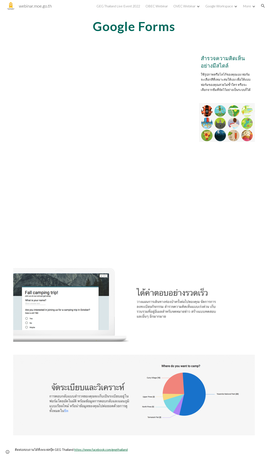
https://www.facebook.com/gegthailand (101, 449)
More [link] (247, 6)
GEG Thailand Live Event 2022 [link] (118, 6)
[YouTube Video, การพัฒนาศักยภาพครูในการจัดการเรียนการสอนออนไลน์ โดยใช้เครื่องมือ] (103, 208)
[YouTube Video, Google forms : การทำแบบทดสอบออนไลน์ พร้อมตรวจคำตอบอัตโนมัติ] (103, 102)
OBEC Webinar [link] (157, 6)
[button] (263, 6)
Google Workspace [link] (219, 6)
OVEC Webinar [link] (184, 6)
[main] (134, 26)
